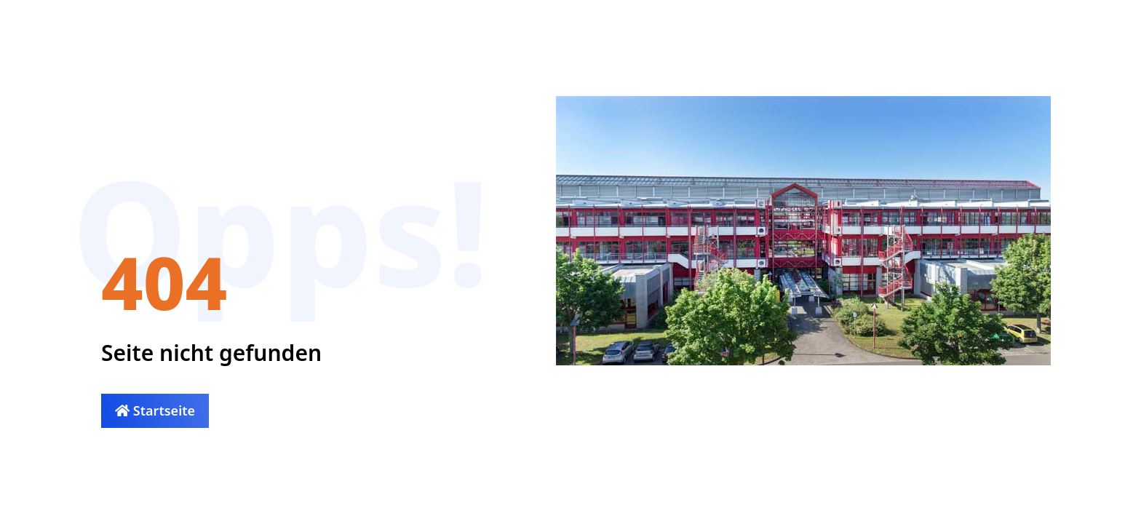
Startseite (155, 410)
